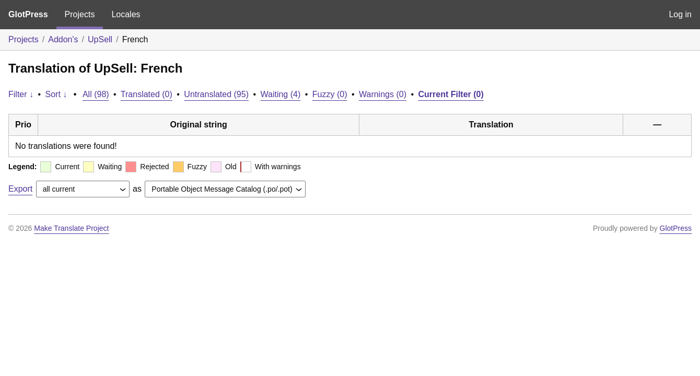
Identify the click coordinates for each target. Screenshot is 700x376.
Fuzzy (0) (329, 94)
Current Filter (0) (450, 94)
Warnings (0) (382, 94)
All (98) (96, 94)
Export (20, 188)
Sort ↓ (56, 94)
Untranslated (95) (216, 94)
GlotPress (28, 14)
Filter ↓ (20, 94)
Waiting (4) (281, 94)
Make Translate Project (71, 228)
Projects (80, 14)
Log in (680, 14)
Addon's (63, 39)
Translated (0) (146, 94)
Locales (125, 14)
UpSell (100, 39)
